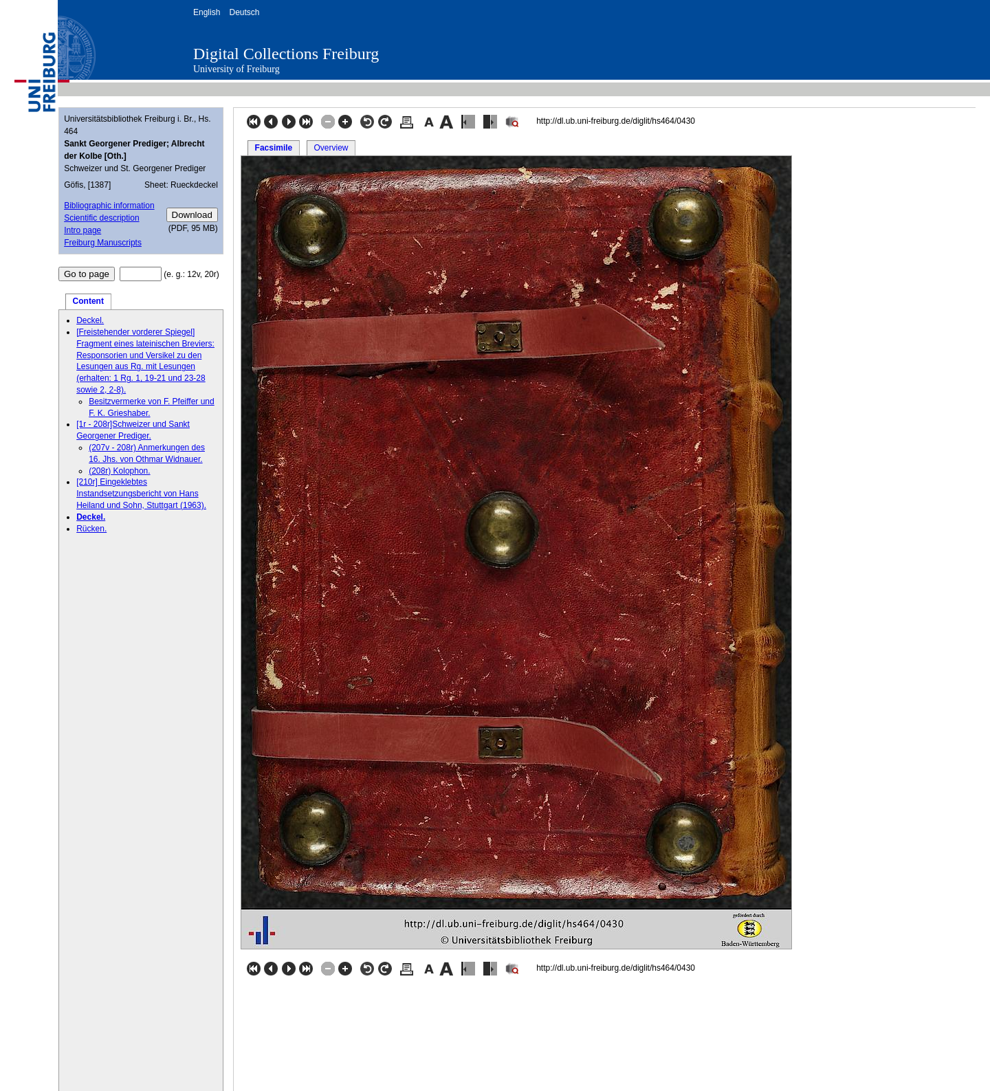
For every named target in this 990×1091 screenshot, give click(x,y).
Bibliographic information (109, 205)
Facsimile (274, 148)
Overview (331, 148)
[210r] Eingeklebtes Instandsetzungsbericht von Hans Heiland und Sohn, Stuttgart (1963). (141, 493)
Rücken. (91, 528)
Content (88, 301)
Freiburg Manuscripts (103, 242)
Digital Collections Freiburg (286, 54)
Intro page (82, 230)
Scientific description (101, 218)
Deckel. (90, 320)
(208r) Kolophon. (119, 471)
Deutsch (244, 12)
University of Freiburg (236, 69)
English (206, 12)
